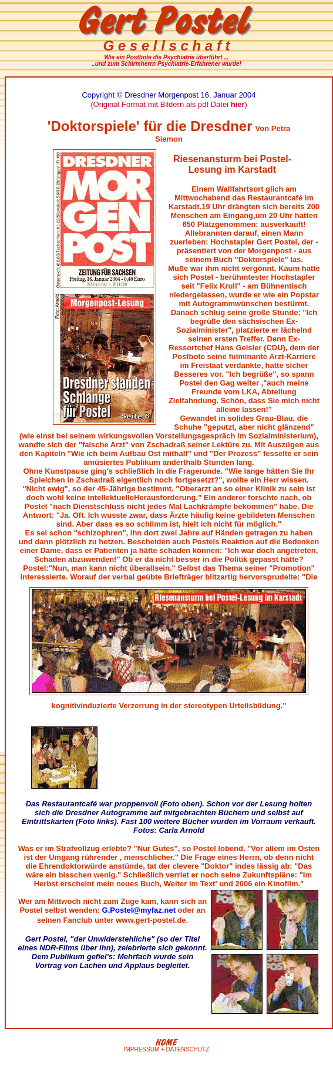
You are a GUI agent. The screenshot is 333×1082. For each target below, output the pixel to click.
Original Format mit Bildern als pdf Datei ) (170, 104)
